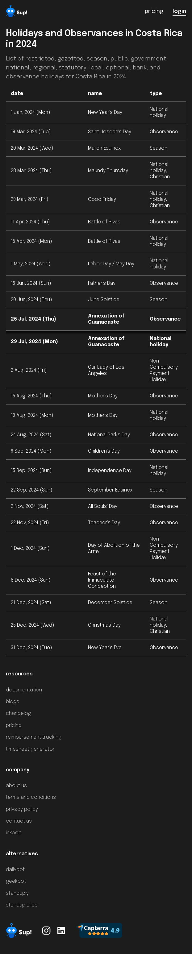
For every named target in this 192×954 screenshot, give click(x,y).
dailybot (15, 869)
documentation (24, 690)
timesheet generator (30, 749)
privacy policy (22, 809)
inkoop (14, 833)
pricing (14, 725)
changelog (18, 713)
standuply (17, 893)
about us (16, 785)
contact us (19, 821)
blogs (12, 701)
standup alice (22, 905)
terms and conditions (31, 797)
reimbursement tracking (33, 737)
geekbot (16, 881)
